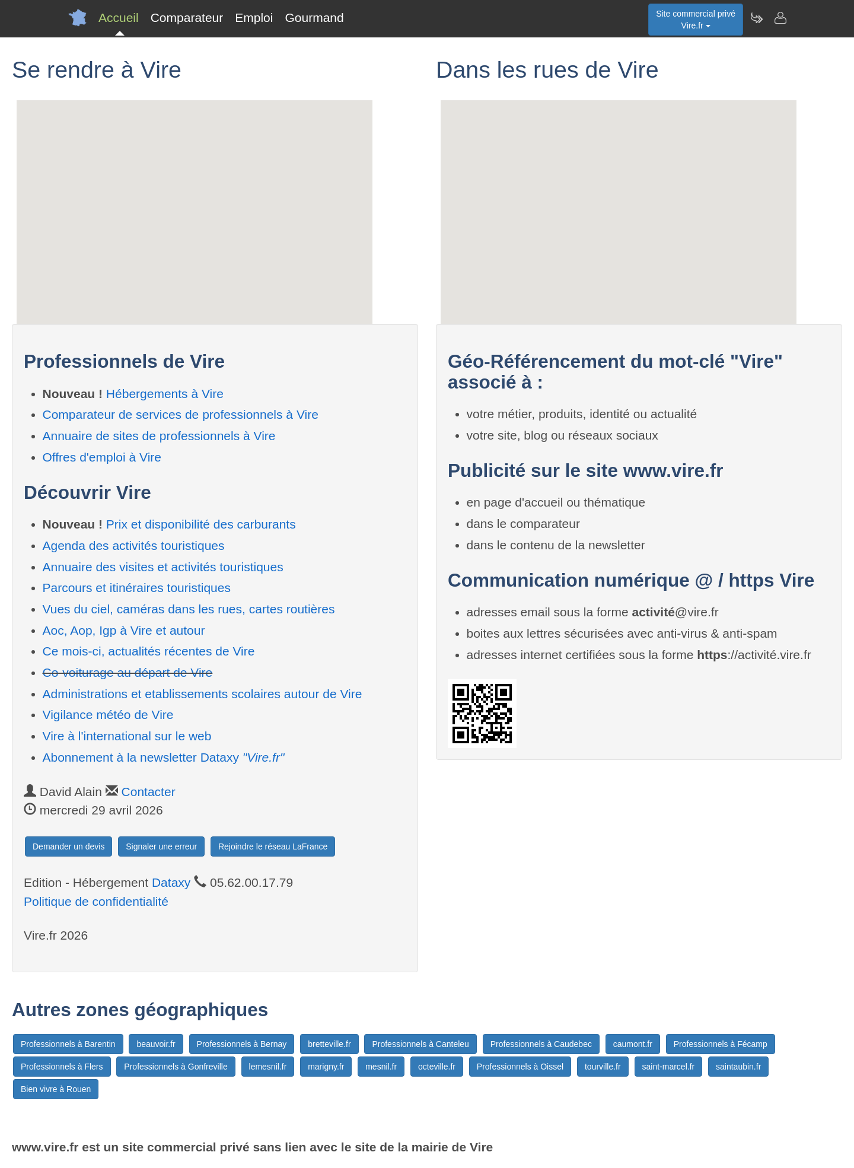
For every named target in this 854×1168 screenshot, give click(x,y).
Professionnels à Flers (62, 1066)
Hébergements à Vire (165, 393)
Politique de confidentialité (96, 901)
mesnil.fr (381, 1066)
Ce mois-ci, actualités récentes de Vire (149, 651)
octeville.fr (436, 1066)
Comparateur (187, 17)
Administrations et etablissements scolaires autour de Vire (202, 694)
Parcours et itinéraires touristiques (137, 587)
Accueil (118, 17)
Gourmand (314, 17)
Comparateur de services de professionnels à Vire (180, 414)
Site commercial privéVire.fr (695, 19)
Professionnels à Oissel (520, 1066)
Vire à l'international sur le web (127, 736)
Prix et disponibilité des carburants (201, 524)
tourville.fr (603, 1066)
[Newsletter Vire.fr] (756, 18)
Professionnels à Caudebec (541, 1044)
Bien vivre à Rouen (56, 1089)
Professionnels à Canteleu (420, 1044)
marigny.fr (326, 1066)
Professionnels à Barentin (68, 1044)
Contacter (149, 791)
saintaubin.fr (738, 1066)
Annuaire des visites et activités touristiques (163, 567)
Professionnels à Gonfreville (175, 1066)
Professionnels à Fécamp (720, 1044)
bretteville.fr (329, 1044)
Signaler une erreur (161, 846)
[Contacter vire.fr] (780, 18)
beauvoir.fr (155, 1044)
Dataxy (171, 882)
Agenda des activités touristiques (134, 545)
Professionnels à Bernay (242, 1044)
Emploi (254, 17)
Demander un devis (68, 846)
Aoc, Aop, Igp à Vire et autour (124, 630)
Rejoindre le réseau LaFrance (272, 846)
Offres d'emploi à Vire (102, 457)
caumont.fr (632, 1044)
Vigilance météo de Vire (108, 714)
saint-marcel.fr (668, 1066)
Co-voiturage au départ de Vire (128, 672)
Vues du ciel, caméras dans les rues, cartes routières (189, 609)
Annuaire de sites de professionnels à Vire (159, 436)
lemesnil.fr (268, 1066)
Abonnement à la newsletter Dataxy (164, 757)
